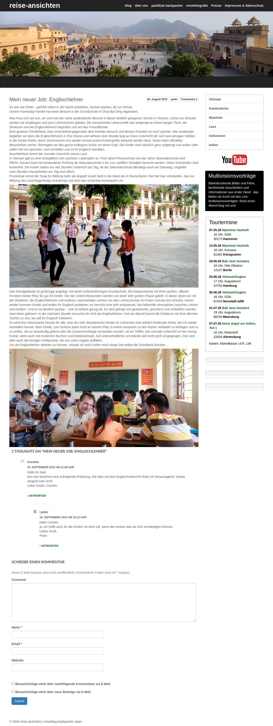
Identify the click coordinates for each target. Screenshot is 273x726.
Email (17, 644)
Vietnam (215, 99)
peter (174, 99)
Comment (19, 580)
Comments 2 (189, 99)
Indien (213, 145)
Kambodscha (219, 108)
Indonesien (217, 136)
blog (128, 5)
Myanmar (216, 117)
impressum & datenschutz (244, 5)
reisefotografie (197, 5)
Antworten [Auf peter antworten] (49, 545)
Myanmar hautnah (235, 230)
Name (17, 627)
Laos (212, 126)
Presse (216, 5)
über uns (141, 5)
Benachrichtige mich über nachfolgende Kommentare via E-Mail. (63, 684)
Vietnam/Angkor (234, 277)
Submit (19, 701)
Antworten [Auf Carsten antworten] (37, 495)
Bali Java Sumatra (235, 261)
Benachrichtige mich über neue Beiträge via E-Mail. (53, 692)
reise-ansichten (34, 5)
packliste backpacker (167, 5)
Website (17, 660)
